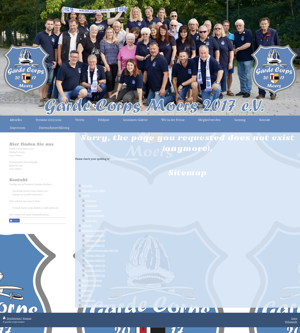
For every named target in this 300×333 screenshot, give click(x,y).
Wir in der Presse (92, 280)
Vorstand (91, 200)
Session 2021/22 (95, 255)
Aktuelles (87, 185)
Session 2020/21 (95, 260)
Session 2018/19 (95, 270)
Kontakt (86, 295)
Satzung (87, 290)
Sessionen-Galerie (92, 230)
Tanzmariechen (95, 215)
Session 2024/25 (95, 235)
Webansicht (291, 322)
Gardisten (91, 205)
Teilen (14, 220)
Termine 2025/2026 (93, 190)
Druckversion (12, 318)
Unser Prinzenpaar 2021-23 (102, 250)
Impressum (88, 300)
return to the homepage (124, 158)
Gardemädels (93, 210)
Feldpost (87, 225)
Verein (86, 195)
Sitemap (27, 318)
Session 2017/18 (95, 275)
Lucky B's (91, 220)
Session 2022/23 (95, 245)
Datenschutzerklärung (95, 305)
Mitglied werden (91, 285)
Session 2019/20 (95, 265)
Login (294, 318)
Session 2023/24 (95, 240)
